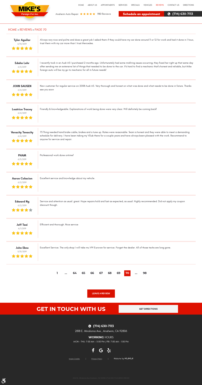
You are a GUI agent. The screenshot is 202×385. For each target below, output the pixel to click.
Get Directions (148, 309)
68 (110, 273)
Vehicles (147, 5)
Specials (135, 5)
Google (101, 350)
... (66, 273)
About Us (92, 5)
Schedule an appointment (141, 14)
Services (123, 5)
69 (118, 273)
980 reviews (104, 13)
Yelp (109, 350)
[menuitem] (81, 5)
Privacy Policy (96, 359)
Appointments (108, 5)
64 (75, 273)
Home (81, 5)
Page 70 (40, 29)
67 (101, 273)
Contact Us (173, 5)
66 (92, 273)
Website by (123, 358)
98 (145, 273)
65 (83, 273)
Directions (188, 5)
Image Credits (74, 359)
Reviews (160, 5)
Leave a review (101, 293)
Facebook (93, 350)
